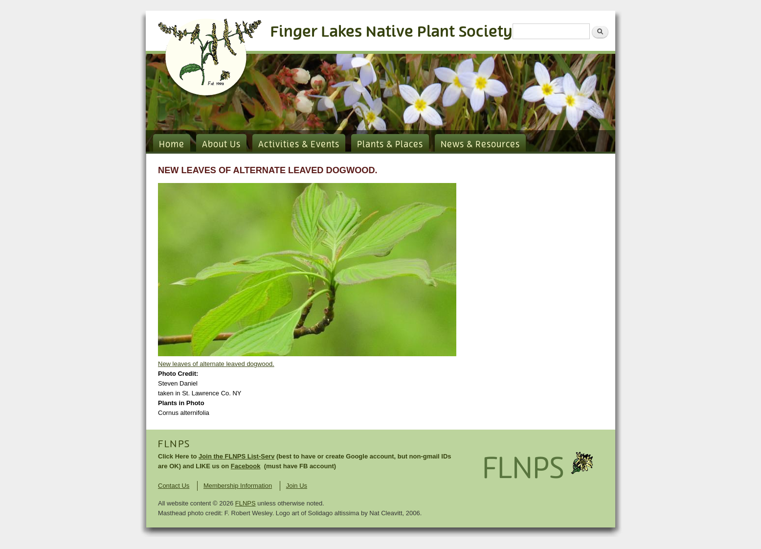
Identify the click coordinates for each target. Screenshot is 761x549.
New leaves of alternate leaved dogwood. (216, 363)
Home (171, 145)
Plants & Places (390, 145)
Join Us (296, 485)
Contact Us (173, 485)
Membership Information (237, 485)
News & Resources (480, 145)
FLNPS (174, 444)
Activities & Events (298, 145)
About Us (221, 145)
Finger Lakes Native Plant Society (391, 32)
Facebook (246, 466)
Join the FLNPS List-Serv (236, 456)
